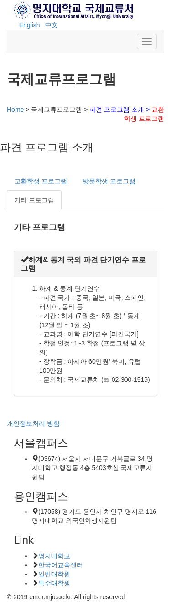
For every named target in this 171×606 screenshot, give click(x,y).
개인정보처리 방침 (33, 423)
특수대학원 (54, 583)
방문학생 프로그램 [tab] (109, 181)
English (29, 25)
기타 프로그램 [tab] (34, 200)
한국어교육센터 (60, 565)
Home (15, 109)
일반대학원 (54, 574)
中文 (51, 25)
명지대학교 (54, 555)
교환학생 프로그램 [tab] (40, 181)
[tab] (85, 264)
